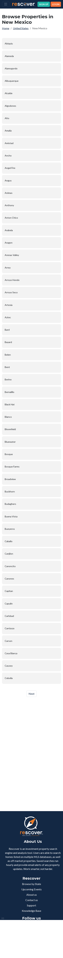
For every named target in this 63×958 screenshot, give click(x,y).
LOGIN (55, 4)
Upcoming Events (31, 889)
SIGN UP (43, 4)
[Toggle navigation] (5, 4)
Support (31, 905)
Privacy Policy (17, 948)
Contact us (31, 900)
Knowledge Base (31, 910)
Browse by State (31, 883)
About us (31, 894)
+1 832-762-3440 (33, 934)
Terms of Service (32, 948)
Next (31, 693)
